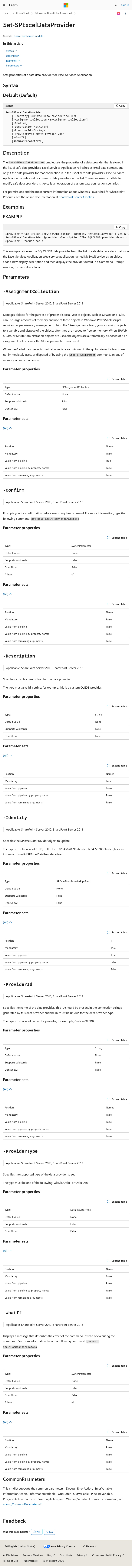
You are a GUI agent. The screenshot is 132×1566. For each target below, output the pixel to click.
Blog (49, 1555)
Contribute (66, 1555)
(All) (7, 428)
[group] (66, 238)
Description (12, 55)
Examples (13, 60)
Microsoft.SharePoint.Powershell (53, 13)
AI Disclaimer (10, 1555)
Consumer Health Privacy (106, 1555)
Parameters (14, 65)
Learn (7, 13)
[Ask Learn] (118, 14)
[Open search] (116, 5)
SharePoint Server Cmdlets (76, 197)
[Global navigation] (4, 5)
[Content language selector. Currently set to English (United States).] (20, 1546)
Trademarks (29, 1560)
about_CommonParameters (21, 1504)
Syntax (11, 51)
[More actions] (125, 14)
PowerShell (22, 13)
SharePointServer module (28, 36)
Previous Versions (33, 1555)
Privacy (81, 1555)
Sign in (125, 5)
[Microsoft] (66, 5)
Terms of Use (10, 1560)
